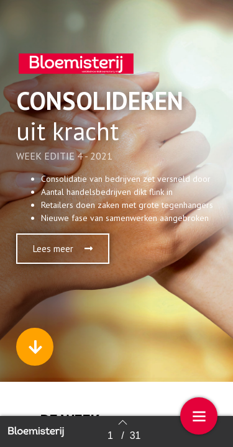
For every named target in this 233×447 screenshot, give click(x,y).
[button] (62, 248)
